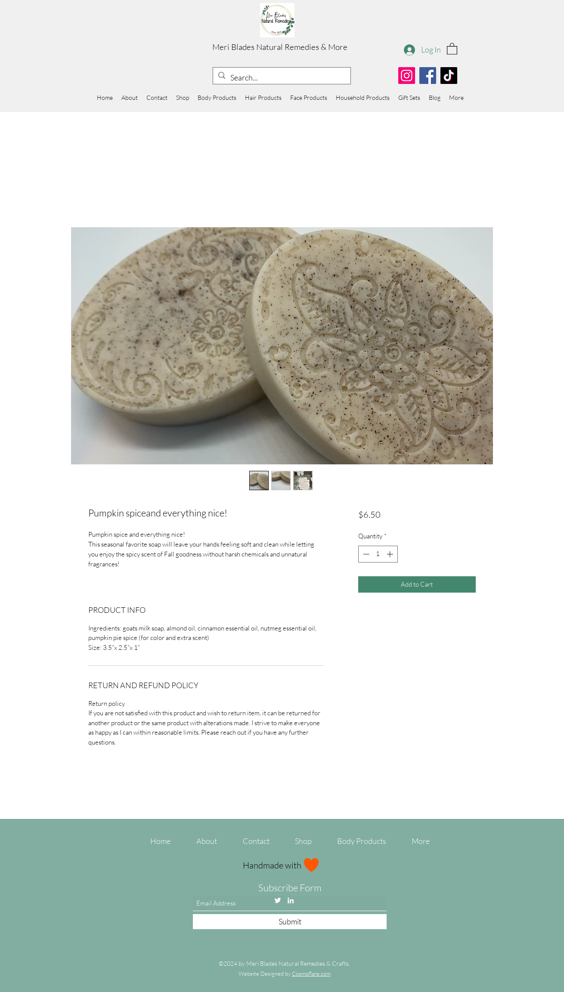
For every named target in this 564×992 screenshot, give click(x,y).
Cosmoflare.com (311, 973)
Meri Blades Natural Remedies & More (279, 47)
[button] (452, 48)
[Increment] (391, 554)
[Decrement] (365, 554)
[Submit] (290, 921)
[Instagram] (406, 75)
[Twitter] (277, 900)
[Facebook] (427, 75)
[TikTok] (448, 75)
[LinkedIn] (290, 900)
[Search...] (281, 78)
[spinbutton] (378, 554)
